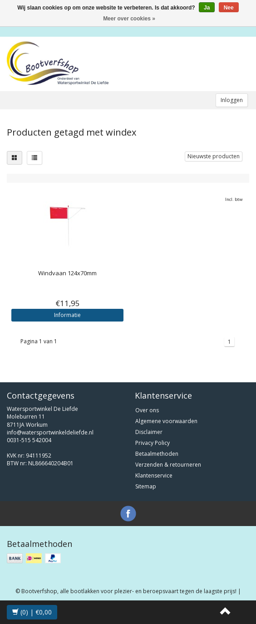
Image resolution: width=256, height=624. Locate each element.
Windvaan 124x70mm (67, 273)
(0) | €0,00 (32, 612)
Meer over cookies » (129, 18)
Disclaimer (148, 432)
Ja (207, 8)
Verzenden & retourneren (168, 464)
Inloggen (232, 100)
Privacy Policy (152, 443)
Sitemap (145, 486)
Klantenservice (153, 475)
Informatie (67, 315)
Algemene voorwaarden (166, 421)
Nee (229, 8)
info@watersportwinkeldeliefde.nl (50, 432)
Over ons (147, 410)
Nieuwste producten (213, 156)
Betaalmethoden (156, 454)
